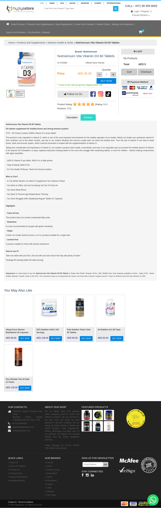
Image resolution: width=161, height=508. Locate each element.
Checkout (146, 72)
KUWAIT (97, 3)
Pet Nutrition (34, 32)
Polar (49, 466)
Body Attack (52, 473)
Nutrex (50, 484)
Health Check (103, 24)
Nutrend (50, 491)
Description (72, 117)
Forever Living (53, 470)
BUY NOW (106, 80)
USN (49, 488)
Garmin (50, 462)
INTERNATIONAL (114, 3)
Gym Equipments (64, 24)
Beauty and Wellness (122, 24)
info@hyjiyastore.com (21, 431)
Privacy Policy (16, 473)
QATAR (72, 3)
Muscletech (52, 481)
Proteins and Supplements (40, 24)
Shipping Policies (17, 481)
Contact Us (15, 470)
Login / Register (139, 11)
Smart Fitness (18, 24)
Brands (46, 32)
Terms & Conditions (25, 502)
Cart (129, 72)
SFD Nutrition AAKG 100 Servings (47, 331)
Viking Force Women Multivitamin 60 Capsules (17, 331)
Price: (61, 73)
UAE (42, 3)
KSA (62, 3)
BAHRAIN (85, 3)
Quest (49, 477)
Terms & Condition (18, 466)
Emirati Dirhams (141, 15)
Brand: (86, 51)
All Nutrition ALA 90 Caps (109, 329)
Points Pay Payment (18, 477)
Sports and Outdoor (16, 32)
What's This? (147, 93)
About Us (14, 462)
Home (11, 42)
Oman (52, 3)
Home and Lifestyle (84, 24)
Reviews (88, 117)
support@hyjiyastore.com (23, 427)
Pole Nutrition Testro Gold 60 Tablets (78, 331)
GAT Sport (51, 495)
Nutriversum (90, 51)
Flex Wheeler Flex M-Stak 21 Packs (17, 380)
